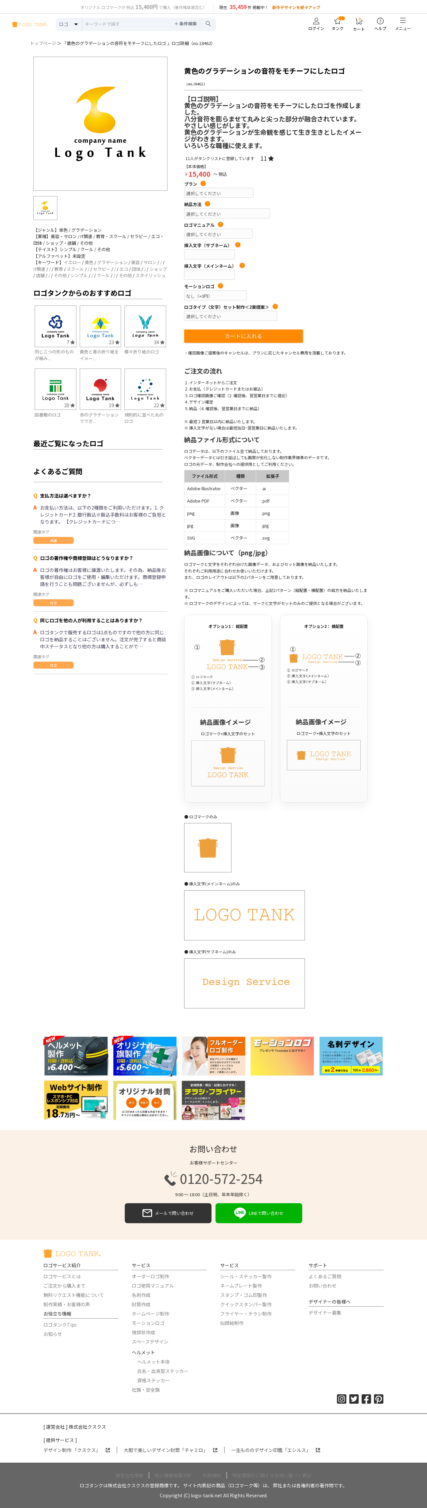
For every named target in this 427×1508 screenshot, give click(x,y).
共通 (53, 540)
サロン (149, 262)
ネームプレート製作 (241, 1285)
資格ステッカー (153, 1380)
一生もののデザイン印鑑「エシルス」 (275, 1450)
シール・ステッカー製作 (246, 1276)
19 (114, 405)
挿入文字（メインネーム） (214, 266)
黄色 (89, 262)
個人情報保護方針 (173, 1475)
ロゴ (53, 602)
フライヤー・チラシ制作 (246, 1313)
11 (267, 158)
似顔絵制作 (232, 1323)
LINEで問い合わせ (259, 1213)
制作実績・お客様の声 (66, 1304)
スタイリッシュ (150, 275)
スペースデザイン (150, 1341)
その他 (60, 275)
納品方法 (197, 204)
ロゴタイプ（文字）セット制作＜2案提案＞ (231, 307)
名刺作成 (141, 1295)
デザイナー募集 (325, 1312)
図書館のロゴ (48, 415)
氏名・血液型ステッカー (162, 1371)
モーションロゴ (203, 286)
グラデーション (112, 262)
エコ (123, 269)
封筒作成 (141, 1304)
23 (114, 341)
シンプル (79, 275)
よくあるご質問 (325, 1276)
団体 (136, 269)
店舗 (40, 275)
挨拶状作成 (143, 1332)
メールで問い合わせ (168, 1213)
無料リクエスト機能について (73, 1295)
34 (159, 341)
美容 (135, 262)
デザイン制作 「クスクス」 (76, 1450)
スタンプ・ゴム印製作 (243, 1295)
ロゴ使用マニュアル (153, 1285)
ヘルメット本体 (153, 1361)
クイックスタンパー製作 (246, 1304)
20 (69, 405)
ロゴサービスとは (62, 1276)
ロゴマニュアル (203, 225)
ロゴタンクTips (60, 1324)
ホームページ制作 (150, 1313)
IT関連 (39, 269)
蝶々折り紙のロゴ (141, 351)
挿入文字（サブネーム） (212, 245)
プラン (195, 184)
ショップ (158, 269)
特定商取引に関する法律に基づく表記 (272, 1475)
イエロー (72, 262)
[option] (100, 123)
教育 (58, 269)
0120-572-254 (213, 1178)
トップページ (43, 43)
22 (159, 405)
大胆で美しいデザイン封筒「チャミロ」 (171, 1450)
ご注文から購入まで (64, 1285)
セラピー (101, 269)
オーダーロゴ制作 (150, 1276)
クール (103, 275)
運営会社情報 (129, 1475)
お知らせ (52, 1334)
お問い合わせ (323, 1285)
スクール (75, 269)
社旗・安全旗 (146, 1389)
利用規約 (211, 1475)
